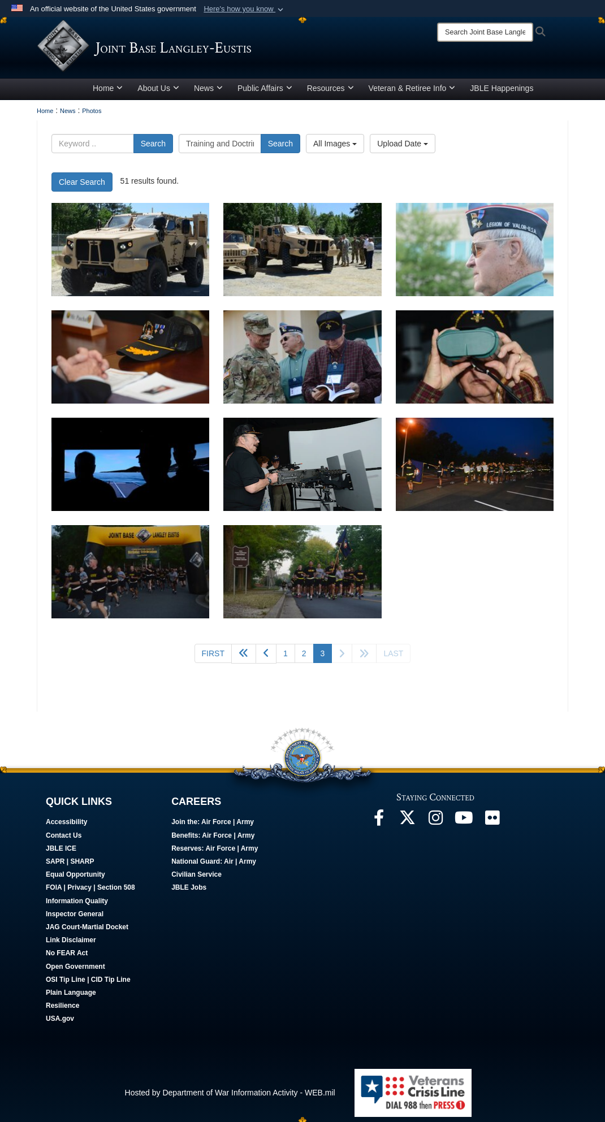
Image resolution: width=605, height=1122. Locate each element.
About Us (158, 92)
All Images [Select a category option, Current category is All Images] (335, 147)
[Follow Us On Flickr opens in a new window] (492, 824)
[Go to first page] (213, 657)
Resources (330, 92)
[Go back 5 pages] (243, 658)
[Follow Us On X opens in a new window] (407, 824)
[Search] (485, 32)
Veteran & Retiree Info (412, 92)
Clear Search (82, 185)
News (208, 92)
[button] (245, 9)
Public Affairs (264, 92)
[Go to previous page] (266, 658)
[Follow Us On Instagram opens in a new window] (435, 824)
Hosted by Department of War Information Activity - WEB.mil (230, 1096)
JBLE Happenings (501, 92)
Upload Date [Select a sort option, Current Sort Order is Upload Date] (402, 147)
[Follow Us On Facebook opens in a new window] (379, 824)
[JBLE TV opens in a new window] (464, 824)
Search (153, 147)
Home (108, 92)
